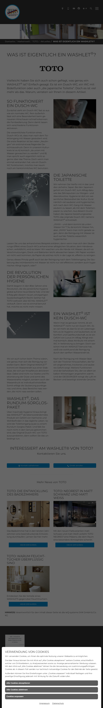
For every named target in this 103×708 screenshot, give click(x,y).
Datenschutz (58, 703)
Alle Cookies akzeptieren (18, 683)
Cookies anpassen (15, 696)
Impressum (44, 703)
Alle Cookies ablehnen (17, 689)
